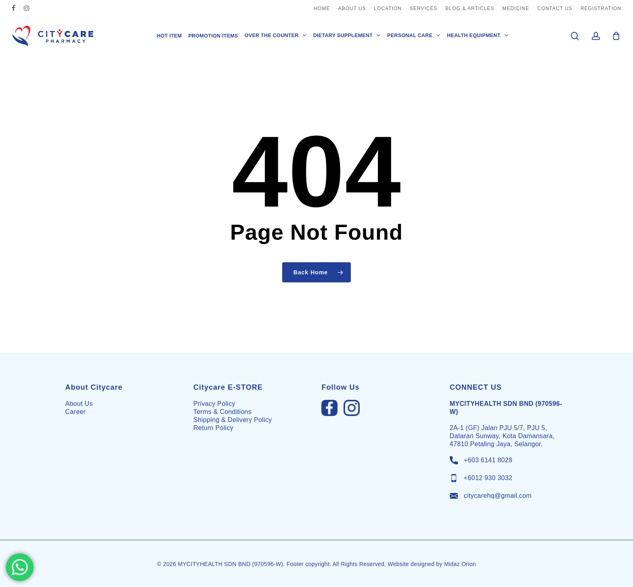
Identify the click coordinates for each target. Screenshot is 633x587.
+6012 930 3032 (488, 477)
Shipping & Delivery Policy (232, 419)
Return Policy (213, 427)
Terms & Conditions (222, 411)
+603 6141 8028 (488, 460)
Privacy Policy (214, 403)
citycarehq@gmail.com (498, 495)
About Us (79, 403)
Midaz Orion (460, 564)
